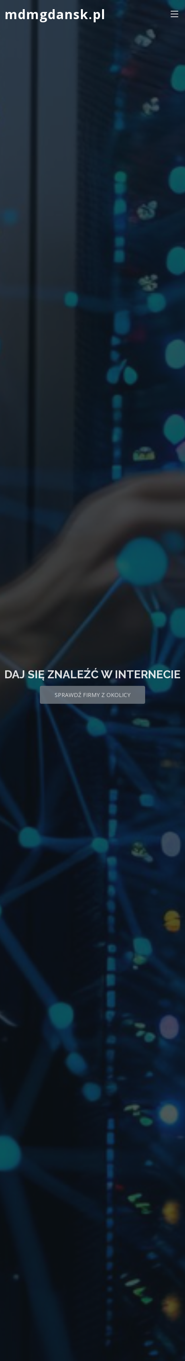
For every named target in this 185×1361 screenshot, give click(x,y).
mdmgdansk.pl (55, 14)
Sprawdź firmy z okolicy (92, 701)
